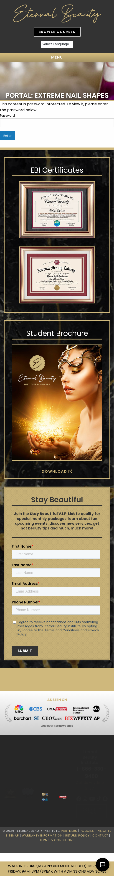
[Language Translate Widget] (57, 44)
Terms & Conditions (57, 840)
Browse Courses (57, 32)
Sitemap (12, 835)
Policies (87, 831)
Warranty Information (42, 835)
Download (57, 471)
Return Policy (77, 835)
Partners (69, 831)
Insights (104, 831)
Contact (100, 835)
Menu (57, 57)
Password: (57, 120)
